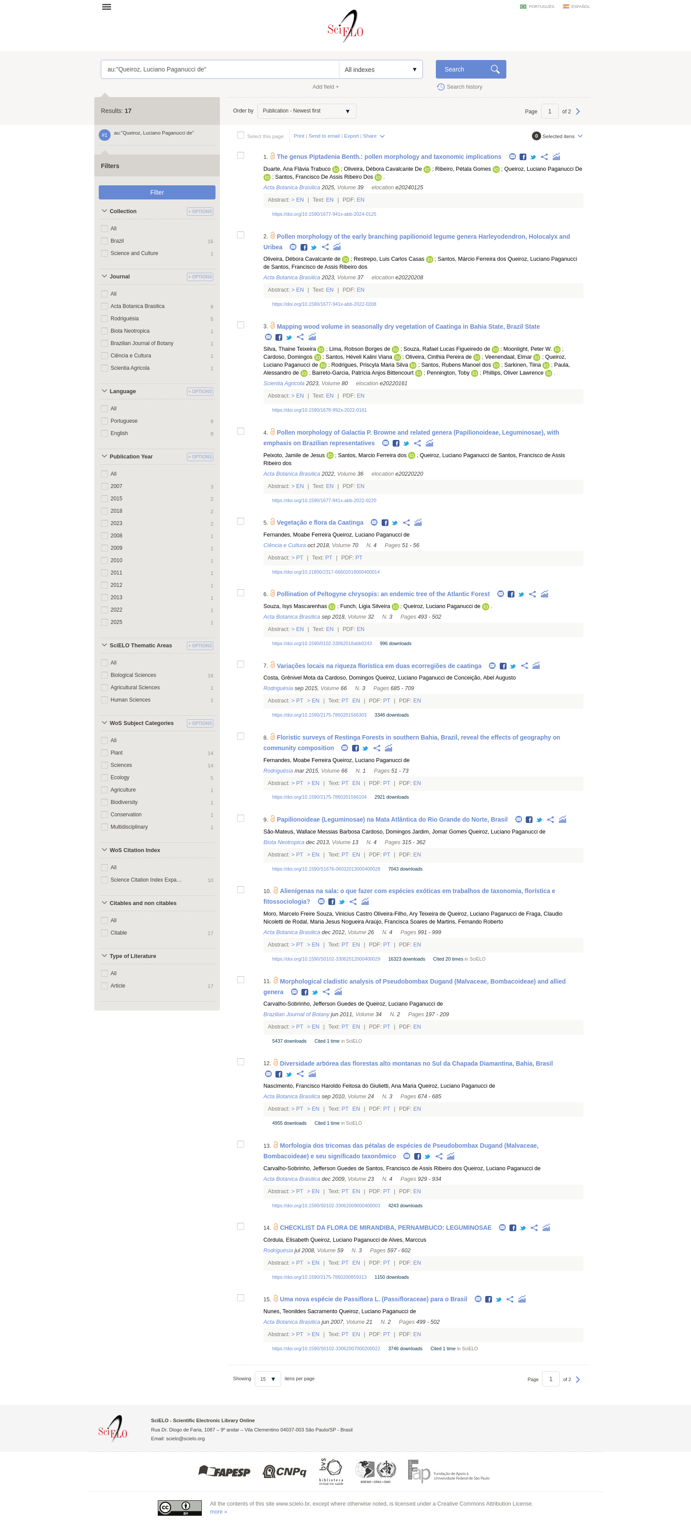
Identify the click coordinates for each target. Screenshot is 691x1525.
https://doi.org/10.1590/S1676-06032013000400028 (326, 868)
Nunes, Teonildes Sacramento (301, 1311)
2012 (117, 585)
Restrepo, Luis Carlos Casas (389, 259)
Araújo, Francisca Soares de (400, 922)
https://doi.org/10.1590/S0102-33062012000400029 (326, 959)
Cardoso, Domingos (288, 357)
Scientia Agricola (130, 368)
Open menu (109, 6)
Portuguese (124, 421)
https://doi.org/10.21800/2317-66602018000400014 (326, 572)
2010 (117, 560)
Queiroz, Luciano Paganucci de (458, 455)
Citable (119, 933)
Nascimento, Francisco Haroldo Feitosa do (316, 1086)
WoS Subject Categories (142, 723)
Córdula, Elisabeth (286, 1240)
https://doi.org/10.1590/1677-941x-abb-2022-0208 (324, 304)
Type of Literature (133, 956)
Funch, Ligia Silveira (365, 606)
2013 (117, 597)
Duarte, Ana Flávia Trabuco (297, 169)
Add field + (325, 87)
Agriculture (123, 790)
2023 (117, 523)
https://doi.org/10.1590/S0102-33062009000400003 (326, 1205)
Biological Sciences (133, 675)
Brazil (117, 241)
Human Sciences (130, 700)
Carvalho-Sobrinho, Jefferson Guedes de (314, 1004)
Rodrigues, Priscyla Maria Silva (369, 365)
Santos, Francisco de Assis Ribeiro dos (319, 267)
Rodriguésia (125, 319)
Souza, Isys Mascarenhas (295, 606)
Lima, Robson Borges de (359, 349)
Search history (465, 87)
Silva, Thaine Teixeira (290, 349)
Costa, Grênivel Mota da (293, 678)
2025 (117, 622)
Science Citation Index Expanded (146, 880)
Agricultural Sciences (135, 687)
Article (118, 986)
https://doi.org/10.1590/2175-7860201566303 (319, 714)
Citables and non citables (143, 903)
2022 (117, 610)
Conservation (126, 814)
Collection (123, 211)
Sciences (121, 765)
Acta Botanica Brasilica (137, 306)
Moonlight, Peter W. (527, 349)
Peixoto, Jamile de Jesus (294, 455)
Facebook (523, 157)
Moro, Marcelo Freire (289, 914)
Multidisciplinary (129, 827)
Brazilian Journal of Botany (142, 343)
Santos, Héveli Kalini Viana (359, 357)
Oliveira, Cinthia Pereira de (438, 357)
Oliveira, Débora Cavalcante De (383, 169)
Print (299, 136)
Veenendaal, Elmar (508, 357)
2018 (117, 511)
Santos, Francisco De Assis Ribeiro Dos (324, 177)
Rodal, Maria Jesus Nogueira (328, 922)
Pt (300, 558)
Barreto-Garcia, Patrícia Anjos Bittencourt (362, 373)
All (113, 228)
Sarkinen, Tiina (522, 365)
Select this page (265, 136)
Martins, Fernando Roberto (470, 922)
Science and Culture (134, 253)
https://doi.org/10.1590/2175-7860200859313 (319, 1277)
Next (577, 115)
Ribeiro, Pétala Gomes (463, 169)
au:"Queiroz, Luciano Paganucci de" (220, 69)
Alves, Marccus (407, 1240)
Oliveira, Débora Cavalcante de (302, 259)
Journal (120, 277)
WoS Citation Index (135, 850)
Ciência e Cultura (131, 356)
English (119, 433)
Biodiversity (124, 802)
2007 (117, 486)
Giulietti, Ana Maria (393, 1086)
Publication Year (131, 457)
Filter (157, 192)
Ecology (120, 777)
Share (370, 136)
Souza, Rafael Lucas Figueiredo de (447, 349)
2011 (117, 573)
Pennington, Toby (448, 373)
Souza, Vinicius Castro (344, 914)
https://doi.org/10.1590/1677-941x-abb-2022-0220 (324, 500)
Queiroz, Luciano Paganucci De (543, 169)
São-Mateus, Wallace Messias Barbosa (312, 832)
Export (351, 136)
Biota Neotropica (130, 331)
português (541, 6)
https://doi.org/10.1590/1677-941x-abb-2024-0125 (324, 214)
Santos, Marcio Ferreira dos (372, 455)
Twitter (533, 157)
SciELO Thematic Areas (141, 645)
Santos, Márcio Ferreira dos (472, 259)
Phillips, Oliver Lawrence (513, 373)
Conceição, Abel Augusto (485, 678)
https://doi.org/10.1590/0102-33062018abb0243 (322, 643)
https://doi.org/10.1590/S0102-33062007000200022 (326, 1348)
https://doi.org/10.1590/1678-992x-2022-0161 (319, 410)
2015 (117, 499)
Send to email (324, 136)
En (300, 200)
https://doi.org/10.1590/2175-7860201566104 (319, 797)
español (581, 6)
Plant (117, 753)
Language (123, 391)
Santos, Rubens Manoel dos (456, 365)
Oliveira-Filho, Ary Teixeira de (410, 914)
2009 (117, 548)
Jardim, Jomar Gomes (439, 832)
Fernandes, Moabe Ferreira (297, 535)
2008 (117, 536)
